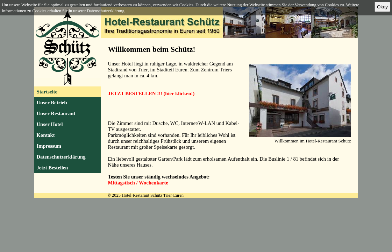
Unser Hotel (50, 124)
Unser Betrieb (52, 102)
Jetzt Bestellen (52, 167)
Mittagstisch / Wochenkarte (138, 183)
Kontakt (46, 135)
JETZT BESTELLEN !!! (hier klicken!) (151, 93)
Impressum (49, 146)
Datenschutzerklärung (61, 157)
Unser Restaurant (56, 113)
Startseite (47, 91)
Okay (382, 6)
